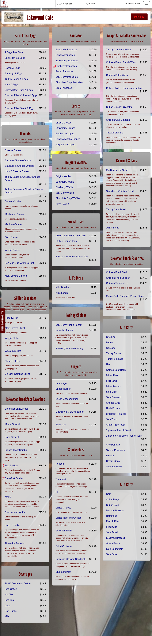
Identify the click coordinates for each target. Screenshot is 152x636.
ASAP (92, 3)
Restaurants (132, 3)
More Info (139, 16)
